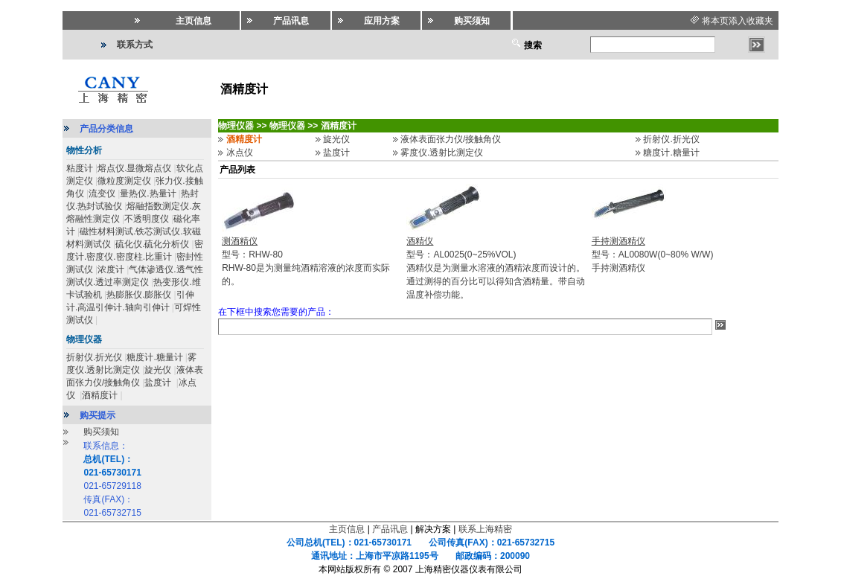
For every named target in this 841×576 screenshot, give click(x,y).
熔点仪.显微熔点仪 (134, 168)
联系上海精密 (485, 529)
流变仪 (102, 193)
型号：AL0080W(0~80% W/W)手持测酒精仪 (653, 254)
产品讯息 (390, 529)
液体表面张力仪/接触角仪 (450, 139)
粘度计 (79, 168)
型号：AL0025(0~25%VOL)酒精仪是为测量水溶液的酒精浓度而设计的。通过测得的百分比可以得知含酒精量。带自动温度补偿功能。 (495, 268)
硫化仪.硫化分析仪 (152, 244)
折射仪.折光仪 (94, 357)
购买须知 (101, 431)
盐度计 (158, 382)
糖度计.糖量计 (154, 357)
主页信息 (347, 529)
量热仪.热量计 (148, 193)
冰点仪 (239, 152)
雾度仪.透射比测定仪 (441, 152)
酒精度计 (100, 395)
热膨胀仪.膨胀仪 (138, 294)
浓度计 (110, 269)
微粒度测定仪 (124, 181)
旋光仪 (157, 370)
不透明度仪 (146, 219)
